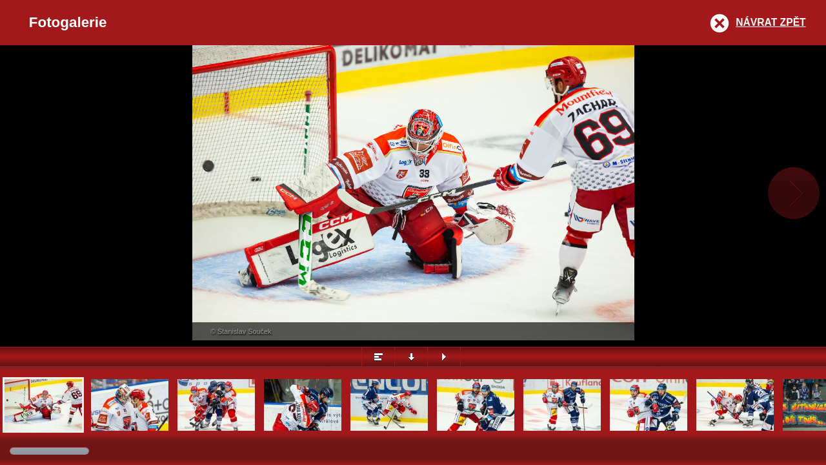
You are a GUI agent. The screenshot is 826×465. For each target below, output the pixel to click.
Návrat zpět (770, 22)
